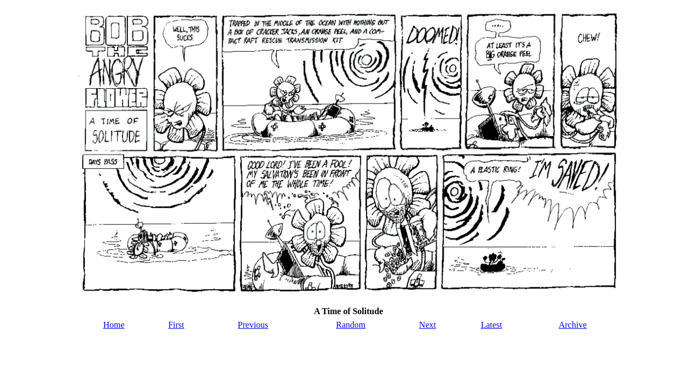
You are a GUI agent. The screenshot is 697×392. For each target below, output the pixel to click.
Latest (491, 324)
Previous (253, 324)
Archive (573, 324)
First (176, 324)
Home (113, 324)
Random (350, 324)
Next (427, 324)
